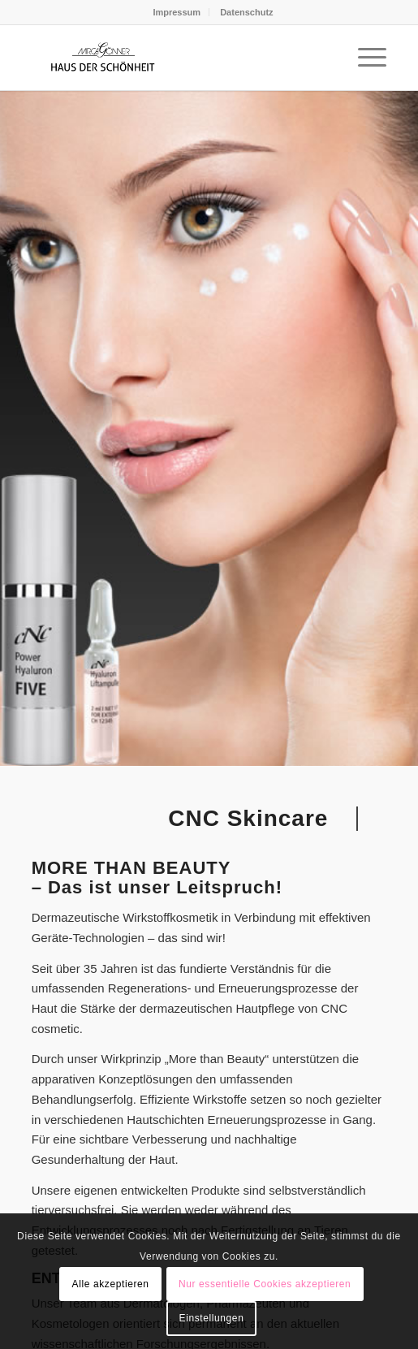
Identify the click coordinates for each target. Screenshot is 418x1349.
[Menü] (364, 57)
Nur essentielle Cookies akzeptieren (265, 1284)
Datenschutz (246, 12)
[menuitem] (176, 12)
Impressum (176, 12)
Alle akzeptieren (110, 1284)
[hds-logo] (174, 57)
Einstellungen (211, 1318)
